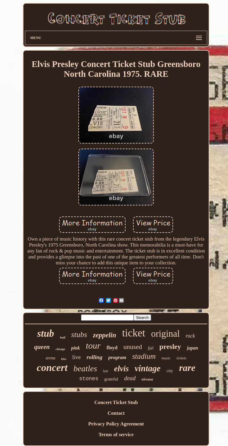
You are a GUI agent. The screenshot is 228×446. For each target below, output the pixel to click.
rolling (94, 357)
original (165, 333)
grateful (111, 379)
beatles (85, 368)
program (117, 357)
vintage (148, 368)
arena (50, 358)
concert (52, 367)
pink (75, 347)
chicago (60, 349)
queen (42, 346)
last (105, 371)
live (76, 357)
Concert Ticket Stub (116, 402)
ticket (133, 333)
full (150, 348)
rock (190, 336)
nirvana (147, 379)
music (166, 358)
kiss (63, 359)
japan (192, 347)
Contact (116, 413)
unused (133, 346)
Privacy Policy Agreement (116, 424)
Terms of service (116, 434)
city (170, 370)
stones (88, 379)
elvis (121, 368)
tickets (181, 358)
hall (62, 337)
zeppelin (104, 335)
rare (187, 367)
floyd (112, 347)
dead (130, 378)
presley (170, 346)
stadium (144, 356)
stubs (79, 334)
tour (93, 345)
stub (45, 333)
